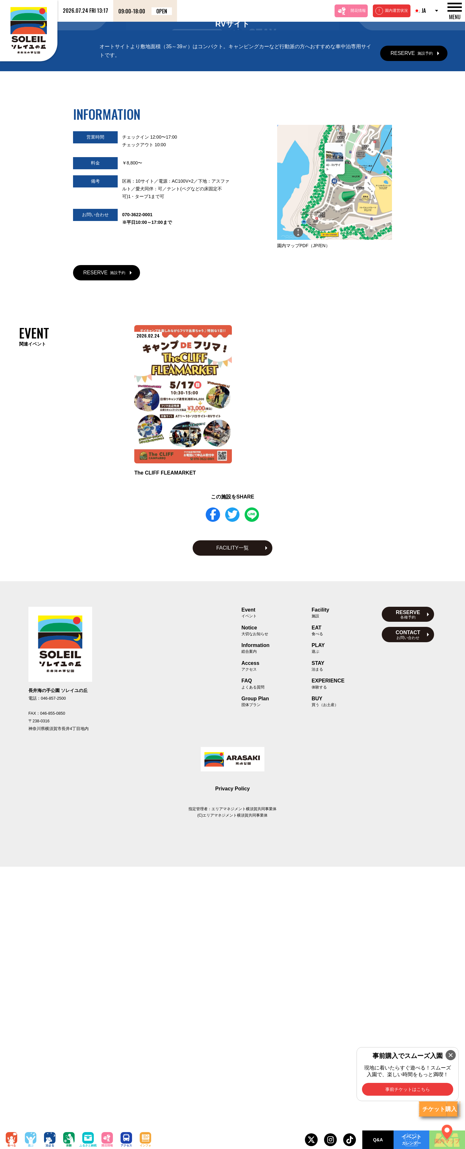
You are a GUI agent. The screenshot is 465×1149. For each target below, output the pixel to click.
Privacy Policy (232, 1071)
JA (420, 10)
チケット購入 (439, 1109)
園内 (303, 527)
